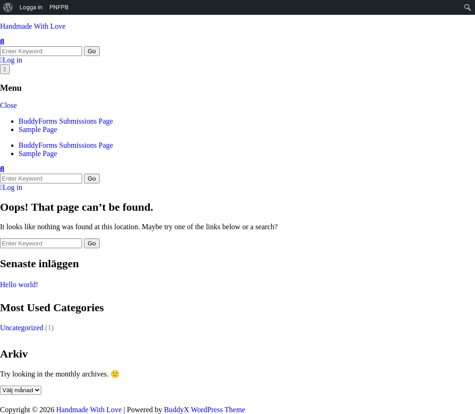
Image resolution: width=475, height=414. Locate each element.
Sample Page (38, 129)
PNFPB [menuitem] (59, 7)
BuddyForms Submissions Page (66, 121)
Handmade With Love (32, 26)
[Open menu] (5, 69)
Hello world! (19, 285)
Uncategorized (21, 328)
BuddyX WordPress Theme (204, 410)
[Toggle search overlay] (2, 42)
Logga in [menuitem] (31, 7)
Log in (11, 60)
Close (8, 105)
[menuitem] (8, 7)
